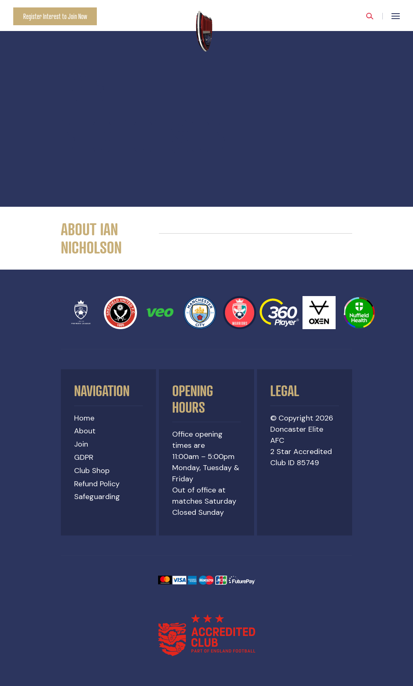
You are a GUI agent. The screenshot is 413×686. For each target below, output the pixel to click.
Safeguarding (97, 497)
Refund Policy (97, 484)
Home (84, 418)
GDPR (84, 457)
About (85, 431)
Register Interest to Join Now (55, 16)
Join (81, 444)
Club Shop (92, 471)
